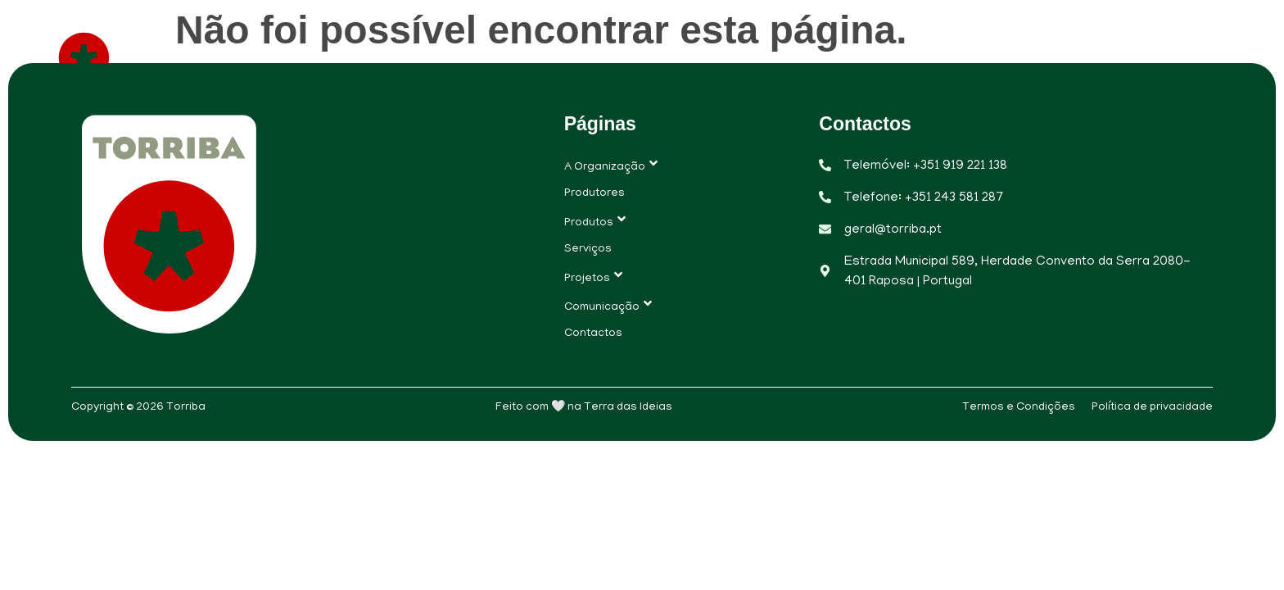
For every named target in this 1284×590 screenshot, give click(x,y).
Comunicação (1050, 57)
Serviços (814, 57)
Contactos (1178, 57)
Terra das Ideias (628, 408)
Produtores (589, 57)
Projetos (920, 57)
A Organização (454, 57)
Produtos (706, 57)
